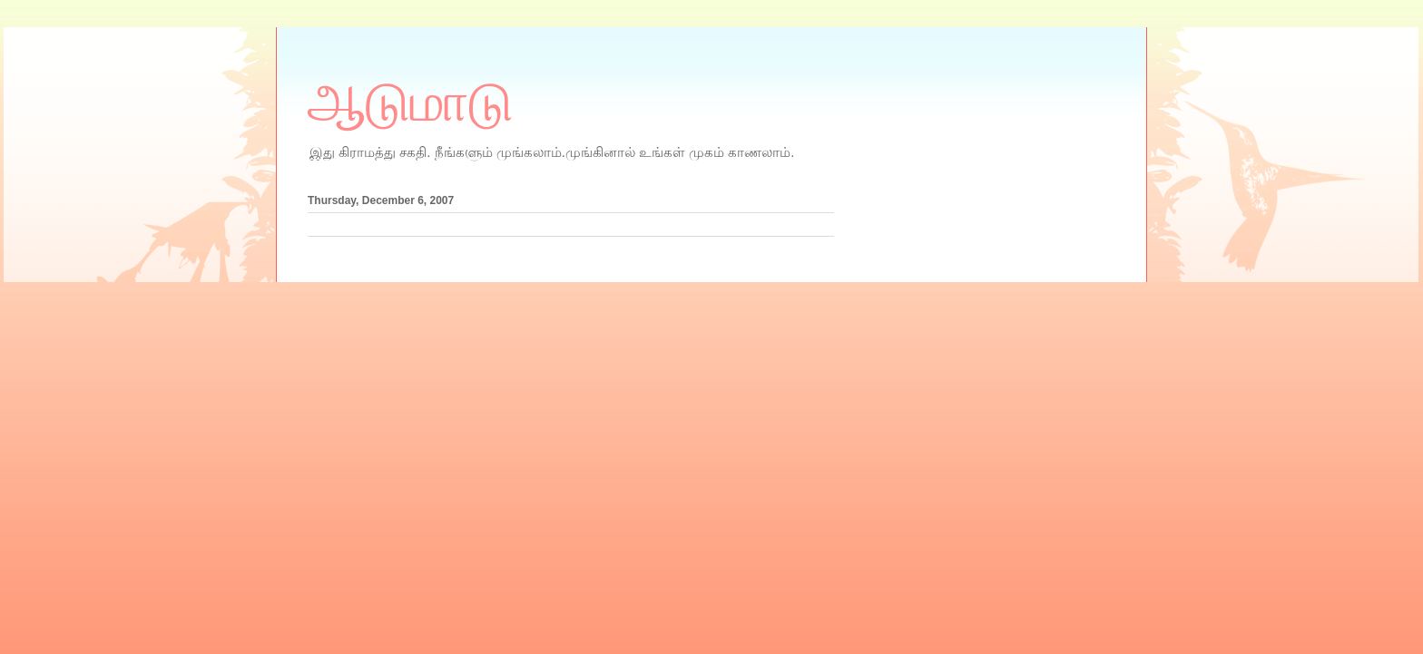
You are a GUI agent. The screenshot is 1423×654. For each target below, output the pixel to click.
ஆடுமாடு (410, 102)
